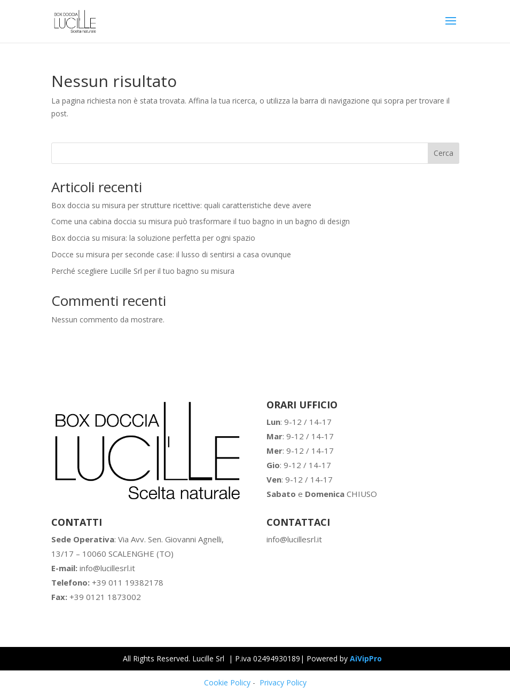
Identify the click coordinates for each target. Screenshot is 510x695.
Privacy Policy (283, 682)
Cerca (443, 153)
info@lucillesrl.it (93, 568)
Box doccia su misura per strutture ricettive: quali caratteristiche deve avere (181, 205)
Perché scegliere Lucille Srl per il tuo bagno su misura (142, 271)
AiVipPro (366, 658)
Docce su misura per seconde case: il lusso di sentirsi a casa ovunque (171, 254)
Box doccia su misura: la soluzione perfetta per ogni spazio (153, 238)
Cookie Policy (227, 682)
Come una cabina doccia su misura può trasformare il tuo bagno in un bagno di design (200, 221)
